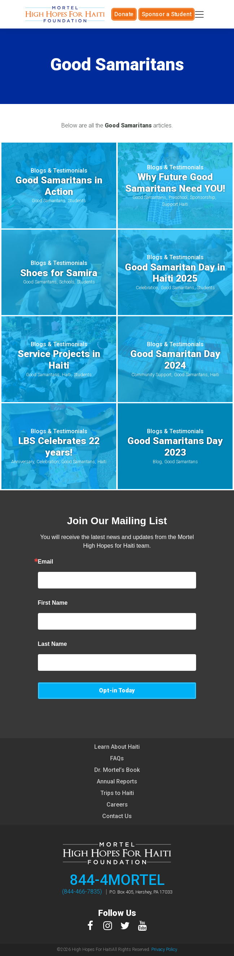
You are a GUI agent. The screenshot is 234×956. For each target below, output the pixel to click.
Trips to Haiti (117, 793)
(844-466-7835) (82, 891)
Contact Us (117, 816)
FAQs (117, 758)
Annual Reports (117, 781)
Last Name (52, 644)
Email (45, 562)
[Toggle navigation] (199, 14)
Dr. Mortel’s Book (117, 769)
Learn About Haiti (117, 746)
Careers (117, 804)
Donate (126, 14)
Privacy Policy (164, 949)
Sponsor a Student (165, 14)
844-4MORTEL (117, 880)
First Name (53, 603)
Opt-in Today (117, 690)
